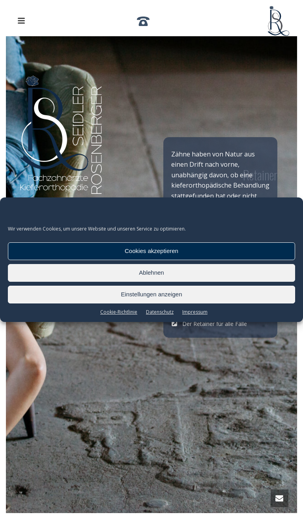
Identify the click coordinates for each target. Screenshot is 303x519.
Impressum (195, 312)
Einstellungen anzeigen (151, 294)
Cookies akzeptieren (151, 250)
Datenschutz (160, 312)
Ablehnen (151, 272)
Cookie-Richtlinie (118, 312)
